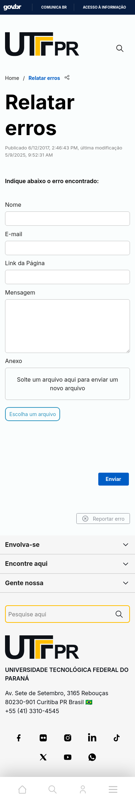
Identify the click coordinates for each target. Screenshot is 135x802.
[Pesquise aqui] (58, 614)
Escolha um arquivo (32, 414)
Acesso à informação (104, 7)
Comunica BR (54, 7)
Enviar (113, 479)
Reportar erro (103, 518)
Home (12, 78)
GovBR (12, 7)
